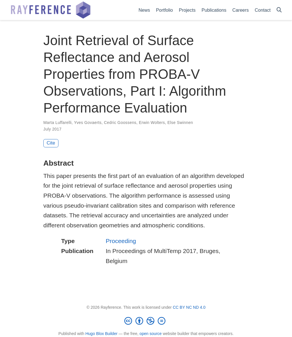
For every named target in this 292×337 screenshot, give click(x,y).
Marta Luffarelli (57, 122)
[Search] (279, 10)
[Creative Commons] (146, 320)
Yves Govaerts (88, 122)
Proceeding (121, 241)
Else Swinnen (180, 122)
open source (150, 333)
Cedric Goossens (120, 122)
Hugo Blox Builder (101, 333)
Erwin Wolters (152, 122)
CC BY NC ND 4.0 (189, 307)
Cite (51, 143)
